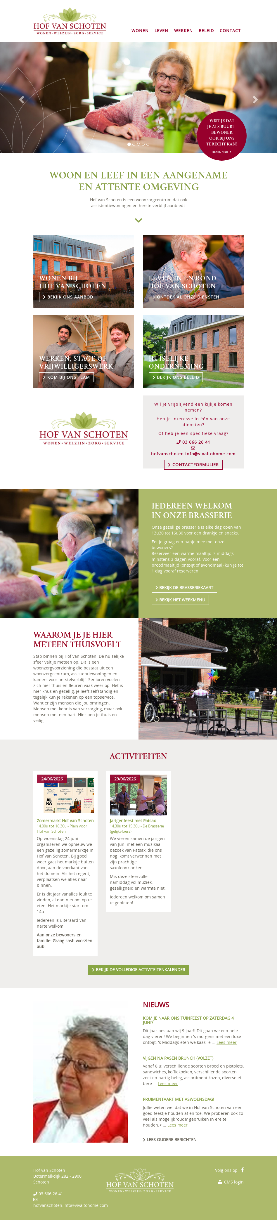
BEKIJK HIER (221, 151)
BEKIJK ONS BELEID (176, 377)
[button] (20, 97)
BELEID (206, 30)
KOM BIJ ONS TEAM (66, 377)
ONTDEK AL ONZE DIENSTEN (186, 297)
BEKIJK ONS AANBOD (68, 297)
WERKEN (183, 30)
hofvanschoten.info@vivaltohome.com (193, 454)
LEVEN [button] (161, 30)
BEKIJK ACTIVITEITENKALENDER (138, 969)
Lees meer (227, 1042)
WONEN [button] (140, 30)
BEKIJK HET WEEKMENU (180, 600)
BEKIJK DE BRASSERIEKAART (184, 587)
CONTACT (230, 30)
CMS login (231, 1182)
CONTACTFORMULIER (193, 464)
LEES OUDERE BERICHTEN (170, 1139)
